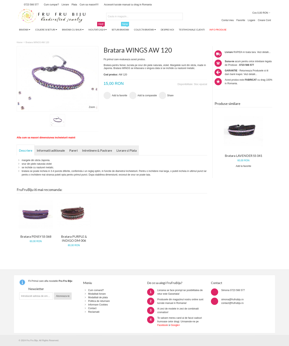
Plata (74, 4)
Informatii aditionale (51, 150)
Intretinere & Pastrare (97, 150)
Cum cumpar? (51, 4)
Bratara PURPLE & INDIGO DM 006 (74, 238)
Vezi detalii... (264, 52)
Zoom (92, 107)
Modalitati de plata (98, 297)
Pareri (73, 150)
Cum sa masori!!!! (89, 4)
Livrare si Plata (126, 150)
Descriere (25, 150)
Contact (92, 308)
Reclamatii (93, 311)
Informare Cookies (98, 304)
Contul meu (228, 20)
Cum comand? (96, 290)
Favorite (240, 20)
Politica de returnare (99, 301)
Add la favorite (243, 166)
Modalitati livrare (97, 293)
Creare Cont (264, 20)
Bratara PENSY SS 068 (35, 236)
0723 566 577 (31, 4)
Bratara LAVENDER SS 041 (243, 155)
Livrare (65, 4)
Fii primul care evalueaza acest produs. (125, 59)
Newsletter (36, 289)
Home (19, 42)
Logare (251, 20)
